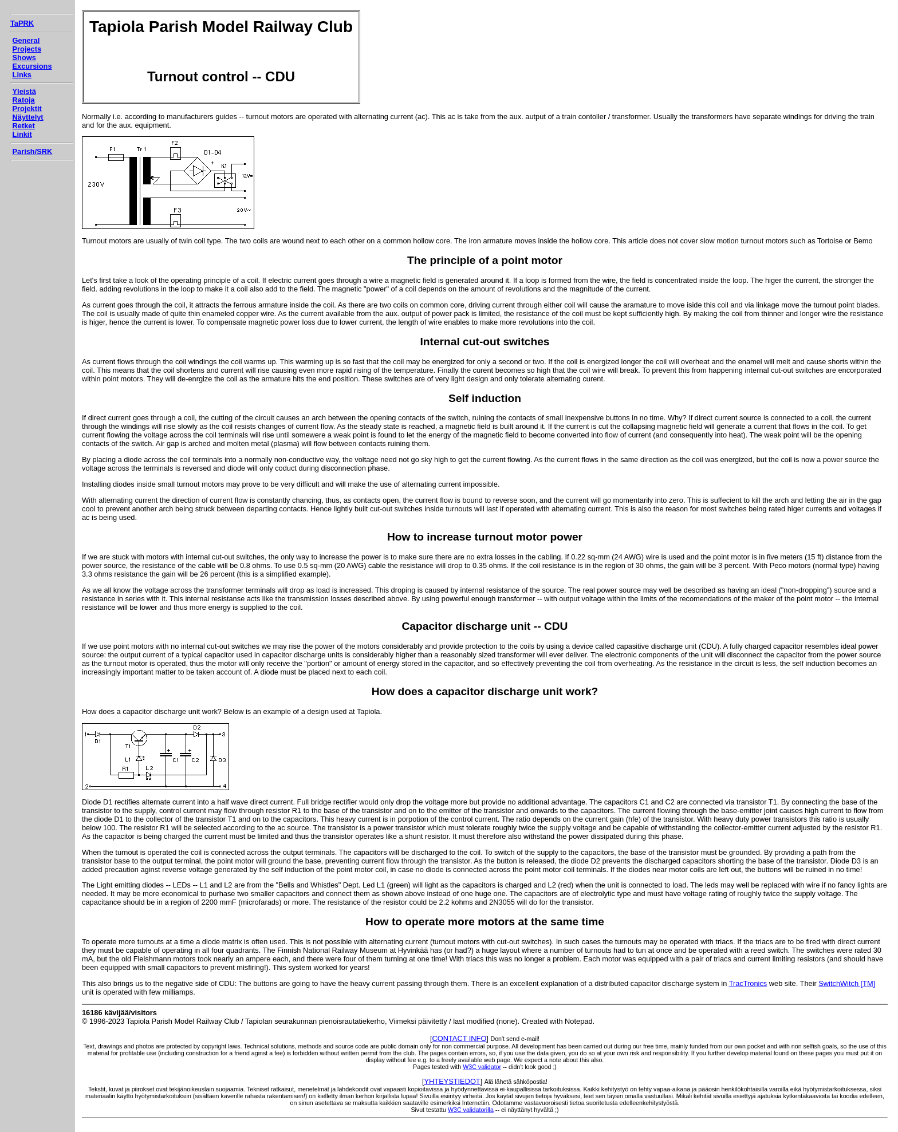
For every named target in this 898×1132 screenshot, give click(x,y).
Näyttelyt (28, 117)
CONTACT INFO (459, 1038)
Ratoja (24, 100)
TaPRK (22, 23)
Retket (24, 125)
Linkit (22, 134)
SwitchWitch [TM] (846, 983)
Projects (27, 49)
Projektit (27, 108)
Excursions (32, 66)
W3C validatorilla (471, 1109)
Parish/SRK (33, 151)
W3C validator (482, 1066)
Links (22, 74)
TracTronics (748, 983)
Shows (24, 57)
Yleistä (24, 91)
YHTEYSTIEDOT (452, 1081)
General (26, 40)
